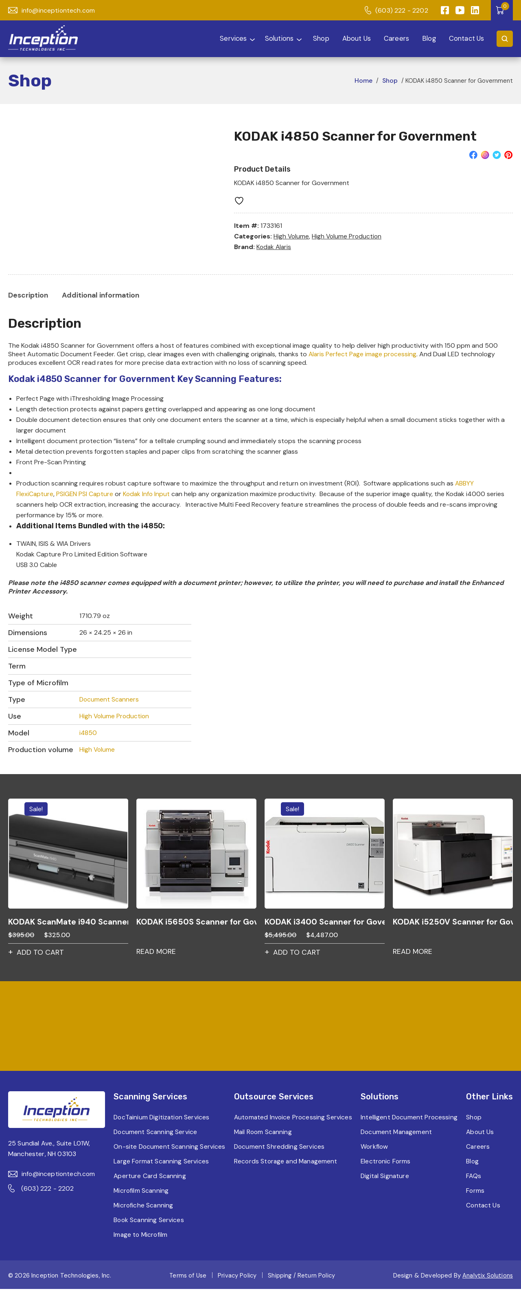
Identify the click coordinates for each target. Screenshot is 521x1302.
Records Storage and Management (286, 1174)
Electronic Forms (386, 1174)
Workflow (375, 1159)
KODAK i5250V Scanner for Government (453, 923)
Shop (317, 38)
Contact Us (465, 38)
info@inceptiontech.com (52, 10)
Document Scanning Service (155, 1134)
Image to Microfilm (140, 1247)
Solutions (272, 38)
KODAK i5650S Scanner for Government (196, 923)
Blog (427, 38)
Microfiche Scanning (143, 1218)
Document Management (397, 1145)
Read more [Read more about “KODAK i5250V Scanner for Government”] (413, 953)
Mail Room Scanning (263, 1145)
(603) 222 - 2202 (396, 10)
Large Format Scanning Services (161, 1174)
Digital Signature (385, 1189)
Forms (475, 1203)
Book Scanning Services (148, 1233)
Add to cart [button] (41, 954)
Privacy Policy (237, 1288)
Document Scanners (109, 700)
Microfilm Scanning (141, 1203)
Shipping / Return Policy (303, 1288)
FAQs (474, 1189)
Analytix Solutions (487, 1288)
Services (222, 38)
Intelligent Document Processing (392, 1124)
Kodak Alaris (274, 247)
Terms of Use (187, 1288)
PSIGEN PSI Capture (85, 494)
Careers (394, 38)
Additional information (103, 295)
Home (363, 80)
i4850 (88, 734)
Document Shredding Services (278, 1159)
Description (28, 295)
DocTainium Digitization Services (162, 1119)
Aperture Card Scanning (149, 1189)
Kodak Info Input (148, 494)
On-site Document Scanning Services (156, 1154)
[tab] (28, 295)
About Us (353, 38)
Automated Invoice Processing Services (279, 1124)
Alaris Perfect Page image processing (363, 355)
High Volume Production (348, 236)
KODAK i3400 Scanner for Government (325, 923)
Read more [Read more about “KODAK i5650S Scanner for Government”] (156, 953)
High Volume (292, 236)
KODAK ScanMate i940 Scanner (68, 923)
